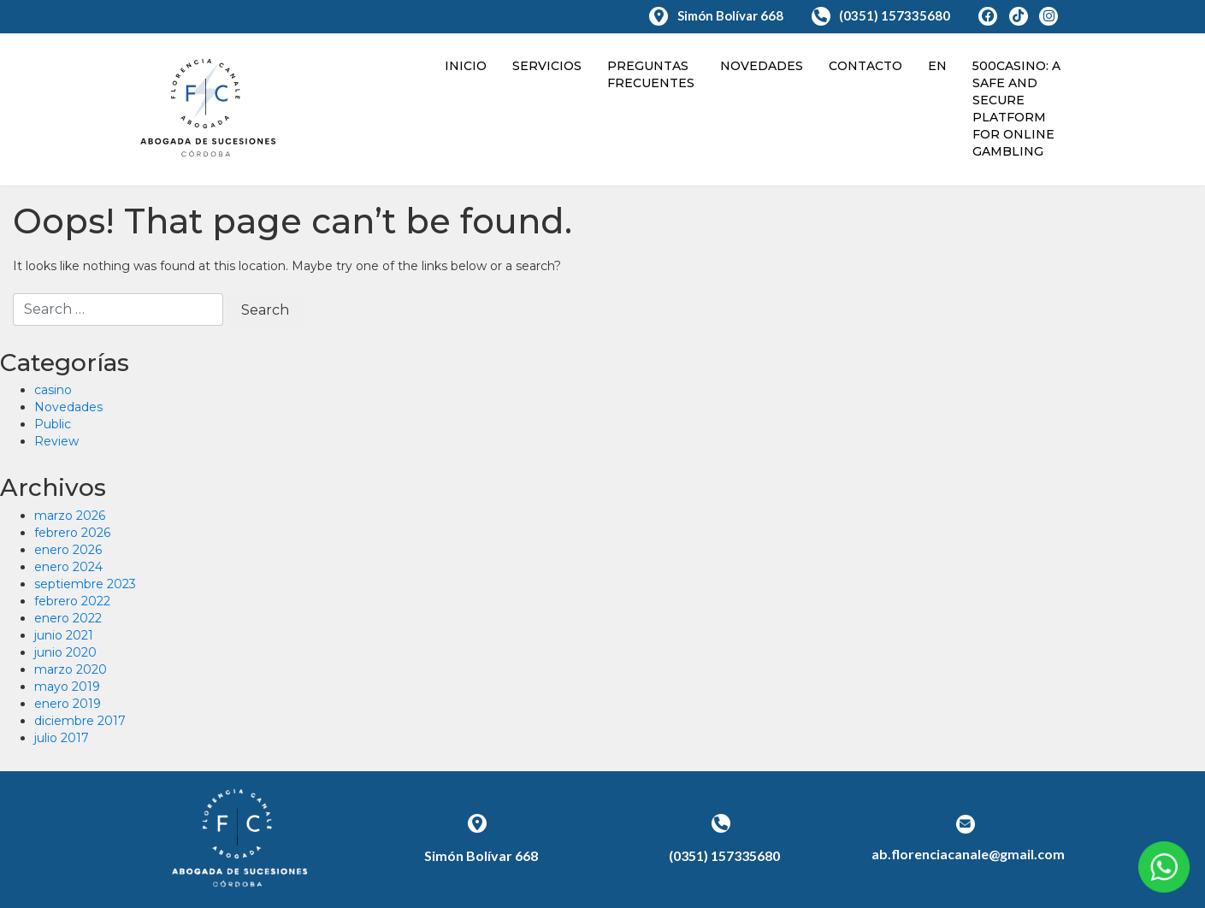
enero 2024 (68, 567)
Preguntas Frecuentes (650, 74)
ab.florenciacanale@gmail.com (968, 854)
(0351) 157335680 (883, 15)
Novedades (761, 66)
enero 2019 (67, 703)
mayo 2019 (67, 686)
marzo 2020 (70, 669)
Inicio (466, 66)
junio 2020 (65, 652)
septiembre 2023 (85, 584)
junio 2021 (63, 635)
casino (53, 390)
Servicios (547, 66)
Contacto (865, 66)
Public (52, 424)
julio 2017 (61, 738)
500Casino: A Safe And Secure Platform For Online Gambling (1016, 108)
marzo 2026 (69, 515)
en (937, 66)
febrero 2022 (72, 601)
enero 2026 (68, 549)
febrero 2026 (72, 532)
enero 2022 (68, 618)
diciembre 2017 (80, 720)
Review (56, 441)
